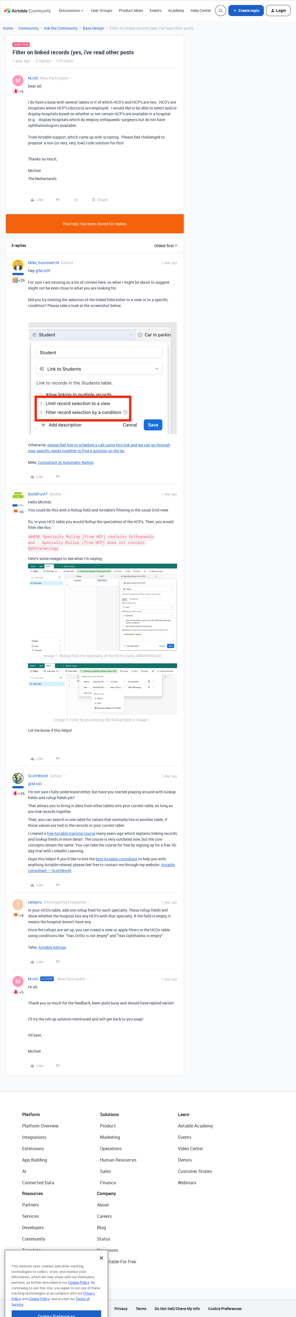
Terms (141, 1308)
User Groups (101, 10)
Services (30, 1216)
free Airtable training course (71, 833)
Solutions (109, 1114)
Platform (31, 1114)
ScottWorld (38, 775)
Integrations (34, 1137)
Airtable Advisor (52, 947)
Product (108, 1126)
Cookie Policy (78, 1301)
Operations (111, 1148)
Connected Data (38, 1183)
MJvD (33, 78)
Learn (183, 1114)
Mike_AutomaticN (43, 262)
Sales (105, 1171)
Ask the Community (61, 28)
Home (8, 28)
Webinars (187, 1183)
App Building (34, 1160)
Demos (185, 1160)
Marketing (110, 1137)
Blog (101, 1227)
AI (24, 1171)
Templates (32, 1250)
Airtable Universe (38, 1262)
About (103, 1205)
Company (106, 1193)
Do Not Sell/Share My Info (177, 1308)
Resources (32, 1193)
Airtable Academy (195, 1126)
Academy (176, 10)
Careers (104, 1216)
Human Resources (118, 1160)
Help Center (201, 10)
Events (155, 10)
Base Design (93, 28)
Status (103, 1239)
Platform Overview (40, 1126)
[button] (246, 10)
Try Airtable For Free (116, 1262)
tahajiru (35, 902)
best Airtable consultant (116, 858)
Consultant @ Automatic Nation (66, 462)
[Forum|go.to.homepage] (27, 10)
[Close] (101, 1277)
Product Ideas (131, 10)
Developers (33, 1227)
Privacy (120, 1308)
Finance (108, 1183)
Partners (30, 1205)
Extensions (33, 1148)
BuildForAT (38, 494)
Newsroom (107, 1250)
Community (28, 28)
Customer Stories (195, 1171)
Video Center (190, 1148)
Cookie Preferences (225, 1308)
